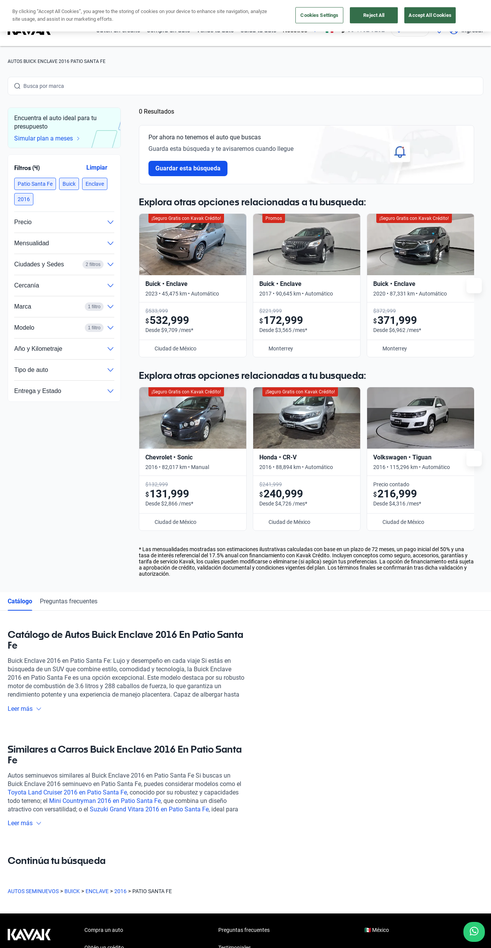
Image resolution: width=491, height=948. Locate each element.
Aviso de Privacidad (176, 932)
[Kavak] (29, 29)
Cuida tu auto (258, 30)
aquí (313, 7)
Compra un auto (168, 30)
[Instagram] (32, 873)
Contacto (229, 841)
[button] (35, 184)
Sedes (91, 841)
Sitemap (322, 932)
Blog (223, 806)
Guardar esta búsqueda (188, 168)
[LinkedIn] (87, 873)
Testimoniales (234, 788)
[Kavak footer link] (29, 807)
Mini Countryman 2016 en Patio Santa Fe (105, 641)
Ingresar (466, 30)
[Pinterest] (124, 873)
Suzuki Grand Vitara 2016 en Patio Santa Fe (149, 649)
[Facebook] (14, 873)
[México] (329, 30)
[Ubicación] (410, 29)
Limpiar (96, 167)
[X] (69, 873)
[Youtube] (50, 873)
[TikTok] (106, 873)
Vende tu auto (215, 30)
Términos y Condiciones (235, 932)
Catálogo (20, 441)
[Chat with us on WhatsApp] (474, 932)
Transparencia (287, 932)
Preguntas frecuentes (68, 441)
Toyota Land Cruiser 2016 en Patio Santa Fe (67, 632)
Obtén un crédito (118, 30)
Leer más (25, 549)
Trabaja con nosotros (243, 824)
